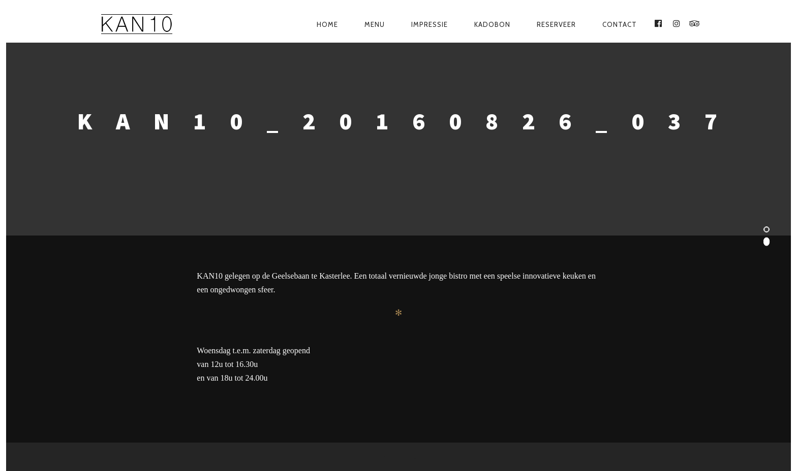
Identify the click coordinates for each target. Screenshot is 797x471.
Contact (619, 24)
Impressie (429, 24)
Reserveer (556, 24)
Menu (374, 24)
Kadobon (492, 24)
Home (327, 24)
